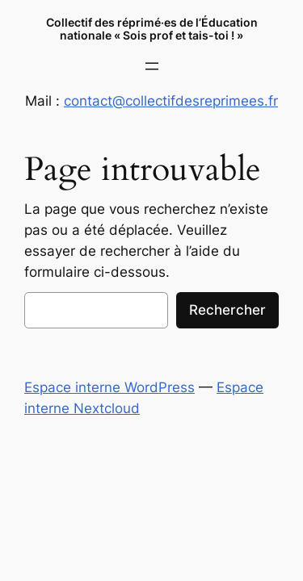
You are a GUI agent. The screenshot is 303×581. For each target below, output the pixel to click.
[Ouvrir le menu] (152, 66)
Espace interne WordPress (109, 387)
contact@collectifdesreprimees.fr (171, 101)
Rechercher (227, 310)
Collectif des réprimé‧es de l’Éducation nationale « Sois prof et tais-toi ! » (152, 28)
